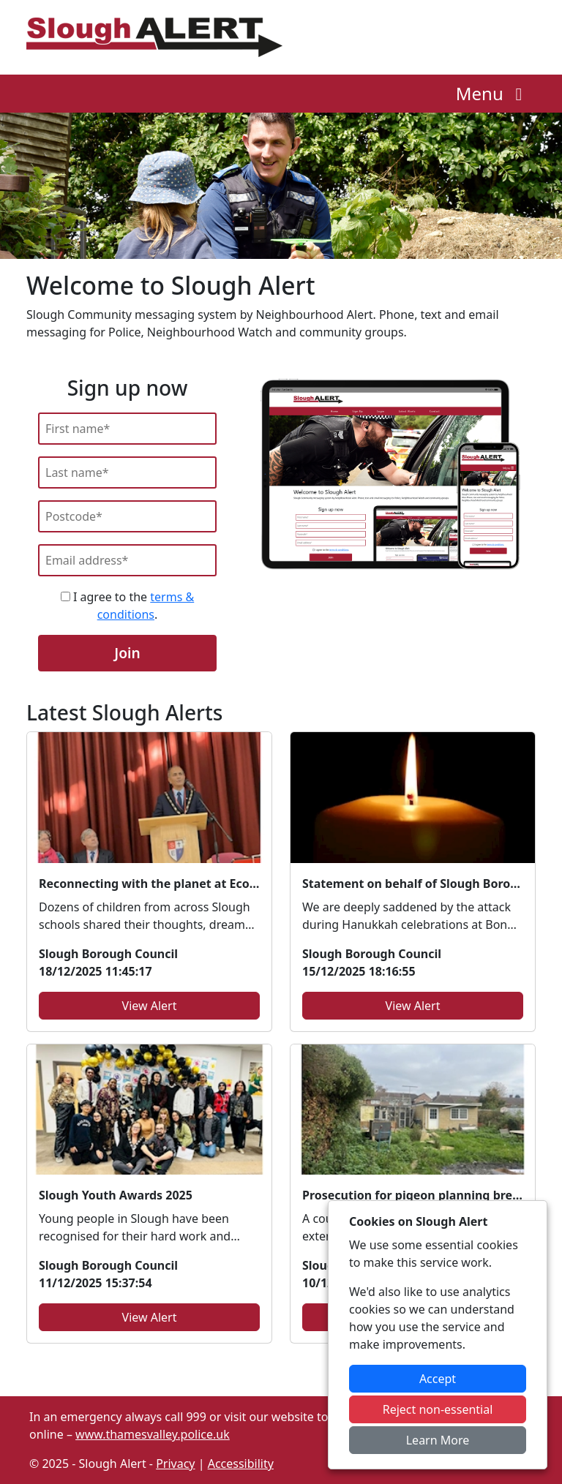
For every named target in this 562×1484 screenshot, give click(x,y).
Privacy (175, 1463)
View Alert (149, 1006)
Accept (437, 1379)
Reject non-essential (438, 1409)
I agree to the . (127, 605)
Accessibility (241, 1463)
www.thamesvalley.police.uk (152, 1434)
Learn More (438, 1440)
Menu (493, 93)
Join (127, 653)
